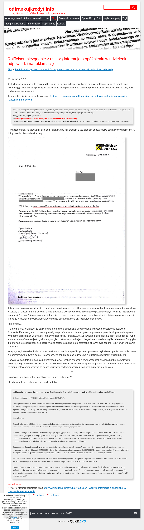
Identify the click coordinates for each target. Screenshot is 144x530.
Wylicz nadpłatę (112, 18)
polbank (40, 495)
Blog (54, 18)
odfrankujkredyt (31, 9)
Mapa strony (48, 23)
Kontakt (61, 23)
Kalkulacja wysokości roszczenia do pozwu (27, 18)
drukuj (135, 513)
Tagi (125, 18)
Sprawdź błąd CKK (92, 18)
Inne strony (34, 23)
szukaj (134, 7)
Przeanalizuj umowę (69, 18)
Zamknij (15, 527)
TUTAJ (14, 518)
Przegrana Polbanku (15, 23)
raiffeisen (54, 495)
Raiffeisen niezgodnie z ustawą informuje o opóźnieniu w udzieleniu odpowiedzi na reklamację (64, 69)
